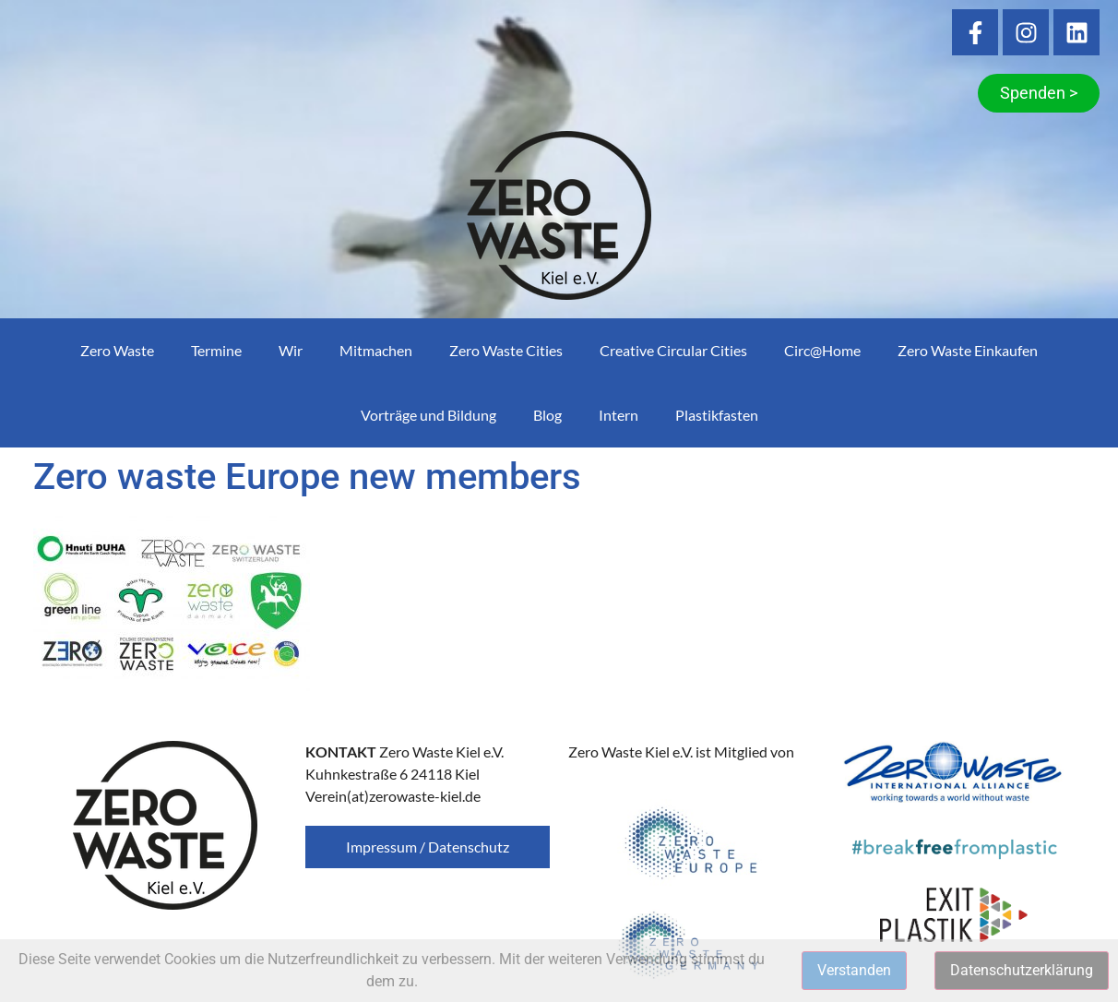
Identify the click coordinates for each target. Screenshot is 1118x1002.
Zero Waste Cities (506, 350)
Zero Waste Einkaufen (968, 350)
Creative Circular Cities (673, 350)
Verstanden (854, 970)
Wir (291, 350)
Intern (618, 414)
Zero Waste (117, 350)
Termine (216, 350)
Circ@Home (822, 350)
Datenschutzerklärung (1021, 970)
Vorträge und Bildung (428, 414)
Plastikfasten (716, 414)
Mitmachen (375, 350)
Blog (547, 414)
